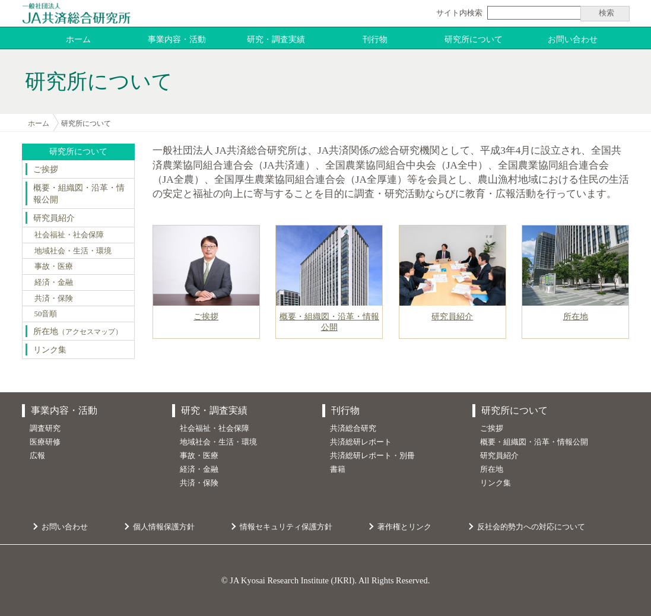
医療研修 (45, 441)
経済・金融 (53, 282)
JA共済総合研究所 (76, 13)
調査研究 (45, 428)
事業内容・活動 (177, 39)
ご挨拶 (45, 169)
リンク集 (49, 349)
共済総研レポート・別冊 (372, 455)
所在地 (77, 331)
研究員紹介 (54, 218)
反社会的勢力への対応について (531, 526)
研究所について (473, 39)
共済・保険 (53, 298)
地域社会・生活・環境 (73, 250)
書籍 (337, 469)
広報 (37, 455)
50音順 (46, 313)
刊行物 (375, 39)
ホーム (78, 39)
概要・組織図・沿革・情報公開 (79, 193)
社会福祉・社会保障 (69, 234)
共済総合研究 (353, 428)
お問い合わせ (573, 39)
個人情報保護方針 (164, 526)
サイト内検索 (459, 12)
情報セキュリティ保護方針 (286, 526)
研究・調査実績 (276, 39)
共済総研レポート (361, 441)
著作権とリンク (404, 526)
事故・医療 (53, 266)
